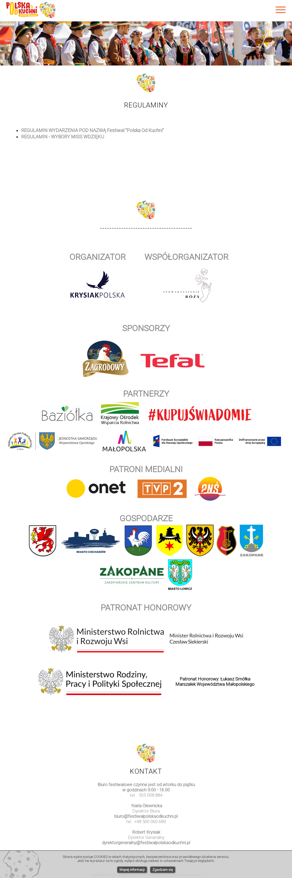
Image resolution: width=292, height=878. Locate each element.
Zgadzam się (162, 870)
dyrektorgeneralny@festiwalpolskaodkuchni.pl (146, 842)
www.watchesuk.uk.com (146, 848)
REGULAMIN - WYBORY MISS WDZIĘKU (62, 136)
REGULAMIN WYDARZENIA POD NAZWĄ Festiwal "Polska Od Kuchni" (92, 130)
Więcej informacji (132, 870)
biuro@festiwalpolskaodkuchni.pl (146, 816)
